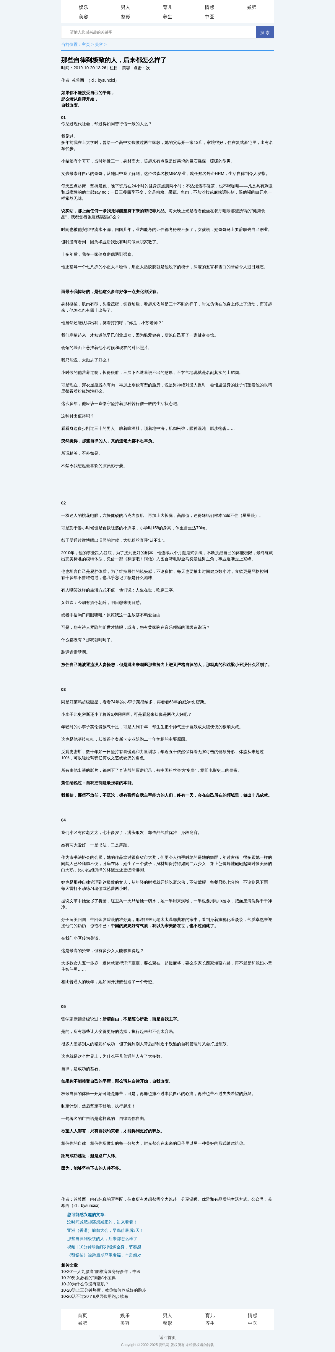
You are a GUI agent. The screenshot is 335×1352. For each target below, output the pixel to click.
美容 (83, 16)
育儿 (167, 7)
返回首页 (167, 1337)
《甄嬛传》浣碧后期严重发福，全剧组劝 (104, 1255)
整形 (125, 16)
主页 (86, 44)
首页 (82, 1315)
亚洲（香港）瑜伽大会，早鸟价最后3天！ (105, 1230)
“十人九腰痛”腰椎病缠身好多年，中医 (106, 1271)
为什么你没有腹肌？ (90, 1284)
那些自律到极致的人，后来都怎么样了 (102, 1238)
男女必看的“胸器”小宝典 (94, 1277)
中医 (209, 16)
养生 (167, 16)
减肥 (251, 7)
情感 (209, 7)
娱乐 (83, 7)
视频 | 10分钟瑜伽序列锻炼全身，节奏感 (104, 1247)
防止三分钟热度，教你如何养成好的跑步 (109, 1290)
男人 (125, 7)
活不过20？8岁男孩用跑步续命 (100, 1296)
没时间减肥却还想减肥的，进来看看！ (102, 1222)
